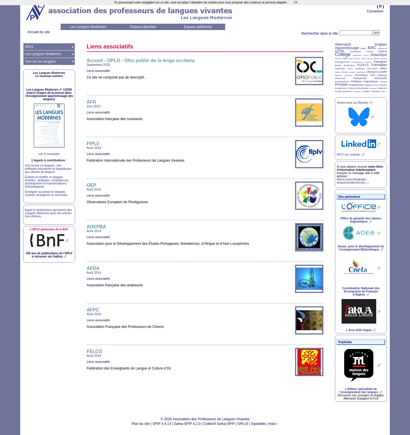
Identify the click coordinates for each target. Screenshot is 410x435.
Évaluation (349, 65)
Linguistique (360, 72)
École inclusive (367, 58)
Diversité (338, 58)
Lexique (352, 72)
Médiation (338, 75)
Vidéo (383, 91)
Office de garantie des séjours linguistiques (361, 220)
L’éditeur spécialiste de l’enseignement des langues (359, 390)
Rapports (369, 85)
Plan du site (141, 424)
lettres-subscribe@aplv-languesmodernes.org (352, 181)
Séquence (382, 88)
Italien (383, 68)
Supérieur (347, 91)
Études (338, 65)
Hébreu (350, 69)
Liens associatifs (98, 70)
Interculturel (372, 69)
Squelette (258, 424)
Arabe (363, 48)
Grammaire (340, 69)
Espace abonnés (143, 27)
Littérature (372, 71)
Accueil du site (38, 32)
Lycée (383, 71)
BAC (372, 47)
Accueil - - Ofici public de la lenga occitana (141, 60)
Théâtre (366, 91)
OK (296, 2)
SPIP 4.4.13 (161, 424)
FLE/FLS (362, 65)
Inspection (360, 69)
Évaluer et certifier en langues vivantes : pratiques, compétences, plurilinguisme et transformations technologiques (47, 182)
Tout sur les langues (40, 61)
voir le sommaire (48, 154)
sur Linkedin (348, 154)
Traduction (375, 91)
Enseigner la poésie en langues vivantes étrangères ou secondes (46, 193)
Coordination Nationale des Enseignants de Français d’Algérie (361, 291)
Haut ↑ (274, 424)
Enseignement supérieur (362, 62)
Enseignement (342, 62)
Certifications (355, 52)
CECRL (340, 51)
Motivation (349, 75)
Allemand (343, 44)
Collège (343, 54)
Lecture (345, 72)
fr (380, 5)
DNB (345, 58)
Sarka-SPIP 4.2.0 (187, 424)
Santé (376, 85)
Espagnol (380, 61)
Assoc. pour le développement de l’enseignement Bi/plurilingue (361, 248)
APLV (29, 47)
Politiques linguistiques (364, 81)
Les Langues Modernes (88, 27)
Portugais (383, 82)
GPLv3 (243, 424)
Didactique (378, 55)
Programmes (356, 84)
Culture (365, 55)
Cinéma (382, 51)
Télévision (357, 91)
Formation (379, 65)
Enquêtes (383, 58)
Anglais (380, 44)
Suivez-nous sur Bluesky (352, 102)
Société (338, 91)
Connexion (375, 11)
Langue (338, 72)
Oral (372, 75)
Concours (357, 55)
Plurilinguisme (342, 81)
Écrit (376, 58)
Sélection (373, 88)
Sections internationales (358, 88)
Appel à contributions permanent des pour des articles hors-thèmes (48, 213)
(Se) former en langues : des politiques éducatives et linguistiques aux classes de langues (48, 168)
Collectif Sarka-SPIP (219, 424)
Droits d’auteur (354, 58)
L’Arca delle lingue (359, 330)
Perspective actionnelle (370, 78)
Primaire (341, 85)
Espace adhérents (198, 27)
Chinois (369, 52)
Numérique (361, 75)
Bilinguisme (382, 48)
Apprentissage (347, 48)
